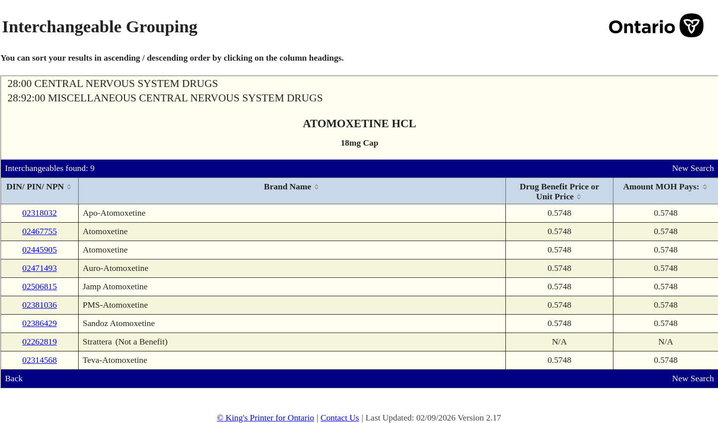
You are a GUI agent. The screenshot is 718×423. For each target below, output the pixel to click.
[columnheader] (40, 191)
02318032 (39, 213)
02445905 (39, 249)
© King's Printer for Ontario (265, 418)
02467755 (39, 231)
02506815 (39, 286)
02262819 (39, 341)
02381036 (39, 305)
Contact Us (340, 418)
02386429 (39, 323)
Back (14, 378)
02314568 (39, 360)
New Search (693, 168)
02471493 (39, 268)
